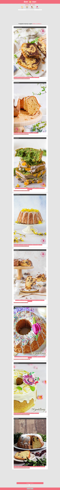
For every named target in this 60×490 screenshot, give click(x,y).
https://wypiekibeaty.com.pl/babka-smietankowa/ (23, 134)
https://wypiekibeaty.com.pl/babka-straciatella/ (23, 302)
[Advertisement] (30, 16)
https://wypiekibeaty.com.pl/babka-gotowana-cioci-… (23, 414)
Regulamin (28, 488)
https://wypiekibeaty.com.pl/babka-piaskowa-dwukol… (24, 78)
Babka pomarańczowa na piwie (18, 306)
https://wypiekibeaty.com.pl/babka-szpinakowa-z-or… (23, 190)
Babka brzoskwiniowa (17, 194)
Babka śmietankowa (16, 82)
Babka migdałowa (16, 418)
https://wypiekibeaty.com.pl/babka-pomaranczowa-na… (24, 359)
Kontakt (32, 488)
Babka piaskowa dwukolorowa (18, 27)
